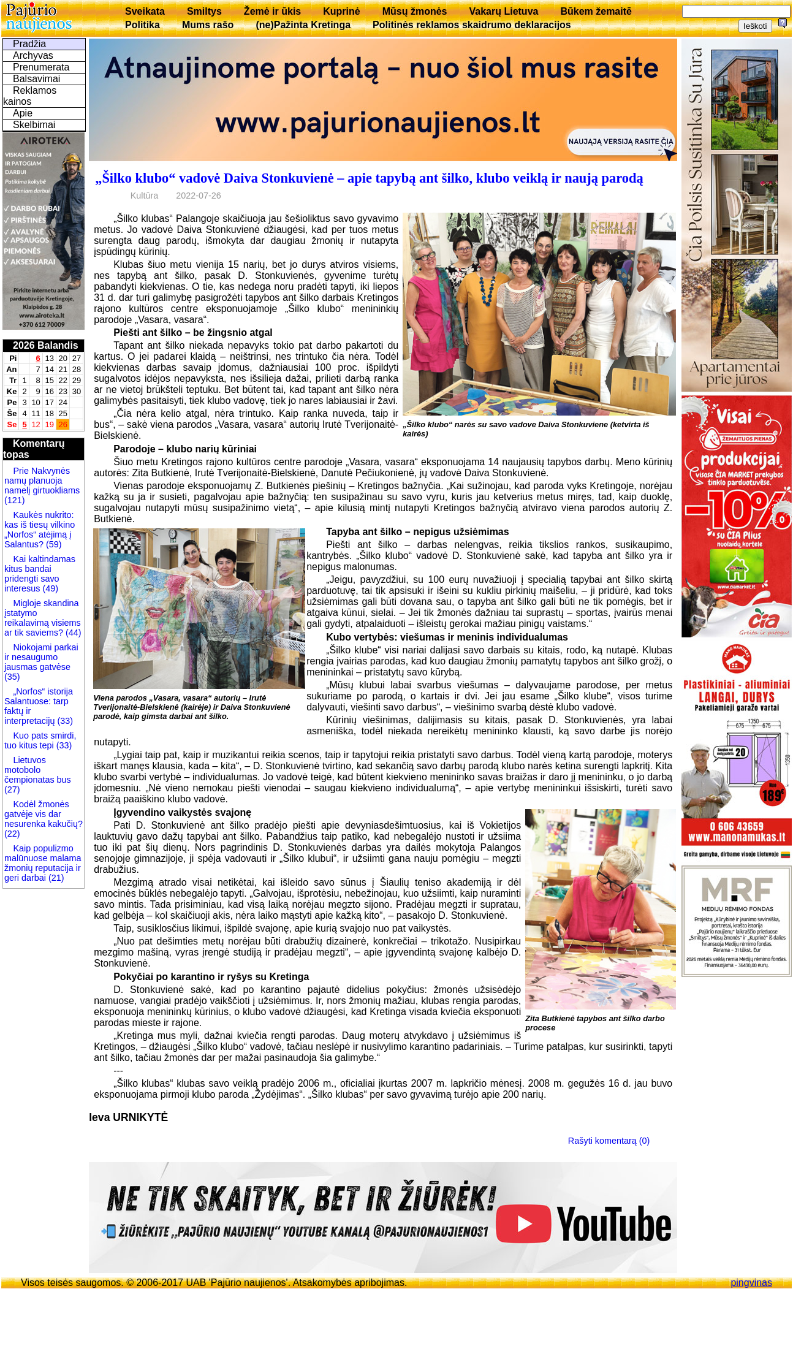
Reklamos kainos (29, 96)
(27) (12, 789)
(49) (49, 588)
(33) (65, 721)
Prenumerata (41, 67)
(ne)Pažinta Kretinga (303, 25)
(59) (53, 544)
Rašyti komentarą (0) (609, 1140)
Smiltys (204, 11)
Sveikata (145, 11)
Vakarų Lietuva (503, 11)
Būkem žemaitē (596, 11)
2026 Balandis (45, 345)
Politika (142, 25)
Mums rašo (207, 25)
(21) (55, 878)
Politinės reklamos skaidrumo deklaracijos (472, 25)
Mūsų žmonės (414, 11)
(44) (72, 632)
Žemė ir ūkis (272, 11)
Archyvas (33, 55)
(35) (12, 677)
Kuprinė (341, 11)
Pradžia (29, 44)
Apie (22, 113)
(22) (12, 833)
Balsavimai (36, 79)
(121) (14, 500)
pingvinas (751, 1282)
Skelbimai (34, 125)
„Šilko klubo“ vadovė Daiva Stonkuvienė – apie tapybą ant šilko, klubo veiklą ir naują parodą (369, 178)
